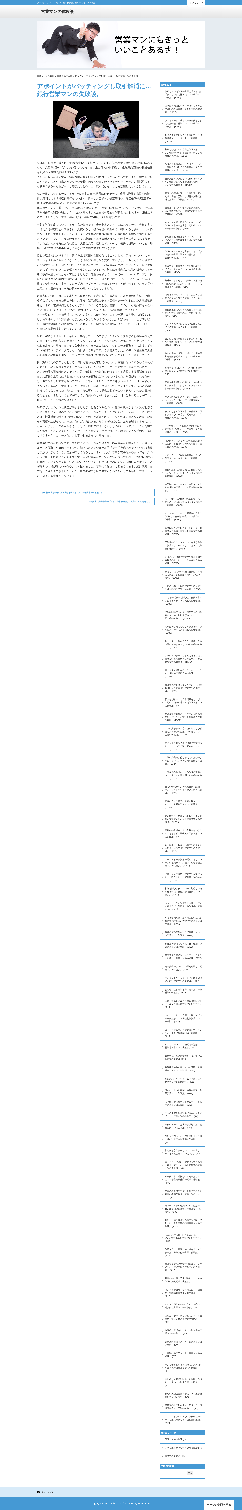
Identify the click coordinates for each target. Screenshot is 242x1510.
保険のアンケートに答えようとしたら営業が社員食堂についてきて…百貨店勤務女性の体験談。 (183, 658)
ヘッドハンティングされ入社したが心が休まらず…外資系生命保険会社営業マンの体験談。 (183, 906)
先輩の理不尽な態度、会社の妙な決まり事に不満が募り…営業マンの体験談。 (183, 1194)
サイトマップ (196, 3)
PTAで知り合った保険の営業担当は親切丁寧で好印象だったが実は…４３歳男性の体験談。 (183, 429)
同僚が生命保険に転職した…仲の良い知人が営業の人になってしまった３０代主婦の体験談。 (183, 385)
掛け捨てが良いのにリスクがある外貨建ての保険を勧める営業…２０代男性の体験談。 (183, 298)
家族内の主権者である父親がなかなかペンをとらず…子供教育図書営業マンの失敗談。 (183, 833)
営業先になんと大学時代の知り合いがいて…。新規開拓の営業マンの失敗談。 (183, 1267)
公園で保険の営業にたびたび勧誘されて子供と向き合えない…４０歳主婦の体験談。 (183, 269)
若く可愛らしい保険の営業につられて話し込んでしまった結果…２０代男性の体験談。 (183, 502)
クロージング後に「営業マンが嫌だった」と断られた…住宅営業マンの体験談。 (183, 877)
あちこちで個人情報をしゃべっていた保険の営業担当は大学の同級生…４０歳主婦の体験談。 (183, 225)
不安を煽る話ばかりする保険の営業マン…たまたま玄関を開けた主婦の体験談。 (183, 775)
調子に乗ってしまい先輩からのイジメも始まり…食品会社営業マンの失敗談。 (183, 848)
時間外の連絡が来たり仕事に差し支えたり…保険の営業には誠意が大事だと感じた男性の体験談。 (183, 196)
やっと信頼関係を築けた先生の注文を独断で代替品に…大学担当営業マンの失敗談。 (183, 920)
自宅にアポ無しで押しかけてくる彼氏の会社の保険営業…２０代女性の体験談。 (183, 109)
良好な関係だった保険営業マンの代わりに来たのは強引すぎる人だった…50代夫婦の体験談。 (183, 615)
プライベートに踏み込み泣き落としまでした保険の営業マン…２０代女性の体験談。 (183, 123)
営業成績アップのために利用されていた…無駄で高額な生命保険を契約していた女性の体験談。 (183, 181)
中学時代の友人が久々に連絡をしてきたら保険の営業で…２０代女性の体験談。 (183, 487)
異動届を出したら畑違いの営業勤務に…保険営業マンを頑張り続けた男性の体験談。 (183, 211)
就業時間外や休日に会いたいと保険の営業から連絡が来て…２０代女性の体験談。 (183, 531)
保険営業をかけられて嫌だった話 (181, 1447)
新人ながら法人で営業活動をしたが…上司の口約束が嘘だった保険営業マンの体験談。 (183, 702)
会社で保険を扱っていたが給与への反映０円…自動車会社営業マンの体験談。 (183, 688)
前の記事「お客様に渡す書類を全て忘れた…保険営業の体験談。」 (71, 492)
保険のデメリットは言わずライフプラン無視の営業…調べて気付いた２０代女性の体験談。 (183, 254)
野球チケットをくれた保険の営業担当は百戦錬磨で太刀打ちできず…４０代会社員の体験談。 (183, 283)
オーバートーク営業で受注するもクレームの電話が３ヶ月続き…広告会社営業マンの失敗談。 (183, 862)
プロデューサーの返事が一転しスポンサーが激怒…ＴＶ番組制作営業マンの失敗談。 (183, 1018)
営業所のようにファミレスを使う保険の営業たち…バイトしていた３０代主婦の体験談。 (183, 545)
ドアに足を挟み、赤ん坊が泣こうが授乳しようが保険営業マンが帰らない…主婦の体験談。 (183, 731)
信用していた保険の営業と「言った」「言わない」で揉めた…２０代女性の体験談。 (183, 94)
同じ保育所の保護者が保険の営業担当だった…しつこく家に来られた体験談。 (183, 746)
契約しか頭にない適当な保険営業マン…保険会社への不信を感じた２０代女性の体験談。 (183, 152)
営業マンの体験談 (57, 11)
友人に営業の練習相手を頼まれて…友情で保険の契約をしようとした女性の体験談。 (183, 341)
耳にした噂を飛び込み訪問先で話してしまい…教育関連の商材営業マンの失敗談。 (183, 1223)
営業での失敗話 (172, 1456)
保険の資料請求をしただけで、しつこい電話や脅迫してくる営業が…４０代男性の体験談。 (183, 167)
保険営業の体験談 (173, 1439)
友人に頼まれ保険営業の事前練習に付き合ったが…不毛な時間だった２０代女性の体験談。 (183, 414)
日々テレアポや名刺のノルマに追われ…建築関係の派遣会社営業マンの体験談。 (183, 1208)
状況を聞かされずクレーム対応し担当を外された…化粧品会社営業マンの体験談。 (183, 891)
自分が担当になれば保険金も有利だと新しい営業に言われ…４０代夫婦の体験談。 (183, 312)
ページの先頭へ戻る (219, 1504)
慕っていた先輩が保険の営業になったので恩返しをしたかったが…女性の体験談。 (183, 574)
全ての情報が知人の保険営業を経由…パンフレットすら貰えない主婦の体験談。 (183, 789)
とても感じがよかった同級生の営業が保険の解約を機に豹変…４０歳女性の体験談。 (183, 516)
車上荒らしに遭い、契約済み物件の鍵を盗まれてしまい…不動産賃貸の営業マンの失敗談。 (183, 1165)
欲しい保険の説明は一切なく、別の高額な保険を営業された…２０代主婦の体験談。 (183, 356)
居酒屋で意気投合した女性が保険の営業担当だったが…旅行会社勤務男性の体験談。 (183, 717)
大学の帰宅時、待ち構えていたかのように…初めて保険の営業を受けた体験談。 (183, 760)
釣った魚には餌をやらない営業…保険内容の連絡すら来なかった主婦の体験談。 (183, 644)
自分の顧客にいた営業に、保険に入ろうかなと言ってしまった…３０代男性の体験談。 (183, 472)
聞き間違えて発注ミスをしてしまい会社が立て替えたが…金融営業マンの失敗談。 (183, 819)
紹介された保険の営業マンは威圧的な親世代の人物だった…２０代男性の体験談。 (183, 560)
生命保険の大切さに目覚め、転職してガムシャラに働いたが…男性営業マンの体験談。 (183, 400)
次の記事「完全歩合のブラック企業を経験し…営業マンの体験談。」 (120, 501)
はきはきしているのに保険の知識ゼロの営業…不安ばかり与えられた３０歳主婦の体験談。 (183, 443)
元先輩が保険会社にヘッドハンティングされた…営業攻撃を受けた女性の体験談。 (183, 240)
